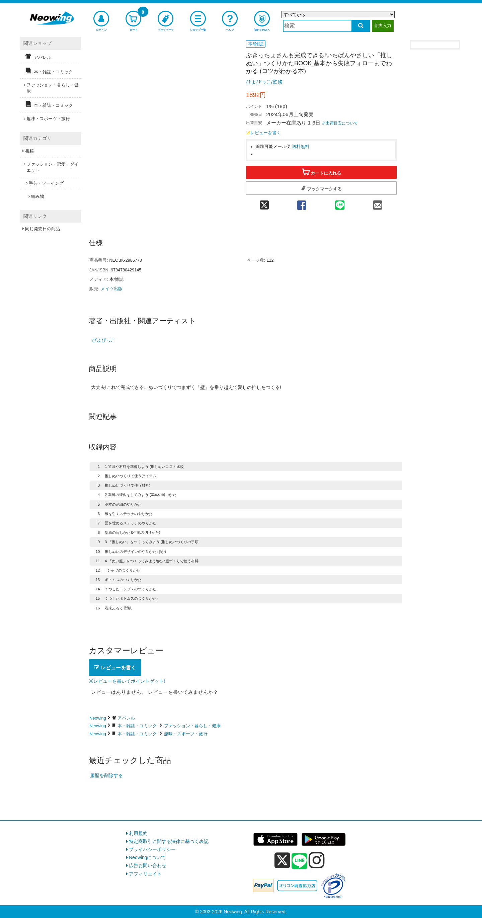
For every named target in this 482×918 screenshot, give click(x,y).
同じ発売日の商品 (42, 228)
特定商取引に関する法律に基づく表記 (169, 841)
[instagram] (317, 860)
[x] (282, 860)
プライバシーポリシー (152, 849)
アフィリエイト (145, 874)
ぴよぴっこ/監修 (264, 82)
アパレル (126, 718)
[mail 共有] (377, 203)
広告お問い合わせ (147, 865)
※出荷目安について (340, 123)
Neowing (97, 718)
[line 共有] (340, 203)
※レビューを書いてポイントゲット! (127, 681)
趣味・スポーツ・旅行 (186, 733)
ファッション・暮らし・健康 (192, 725)
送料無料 (300, 146)
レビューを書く (263, 133)
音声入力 (382, 25)
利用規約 (138, 833)
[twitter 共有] (264, 203)
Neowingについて (147, 857)
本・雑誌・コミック (137, 725)
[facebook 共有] (302, 203)
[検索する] (360, 26)
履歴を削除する (106, 775)
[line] (300, 861)
